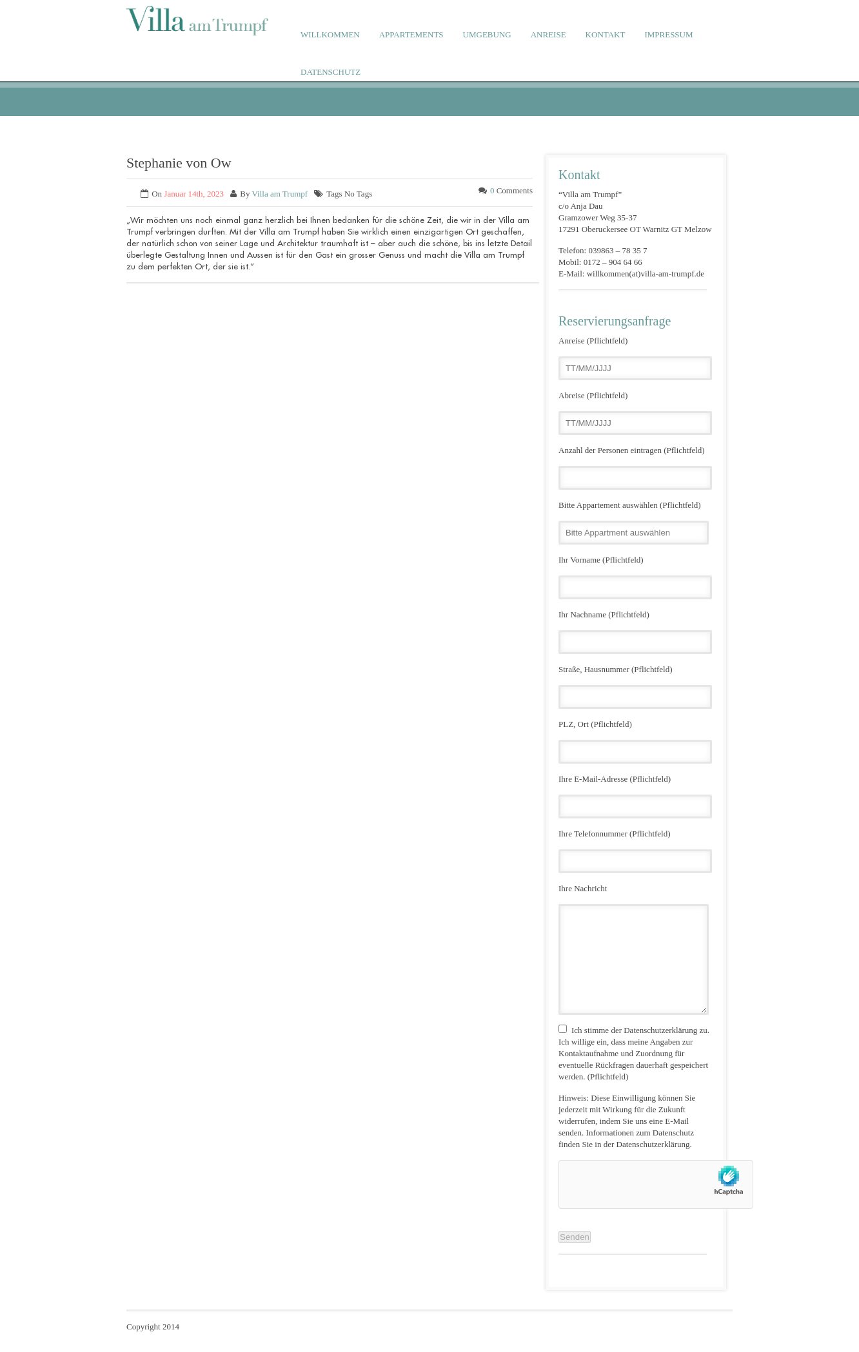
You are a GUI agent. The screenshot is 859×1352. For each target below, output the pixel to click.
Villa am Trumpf (280, 193)
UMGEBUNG (487, 34)
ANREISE (548, 34)
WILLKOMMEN (330, 34)
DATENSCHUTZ (330, 72)
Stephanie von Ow (179, 163)
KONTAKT (606, 34)
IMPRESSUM (668, 34)
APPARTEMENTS (411, 34)
